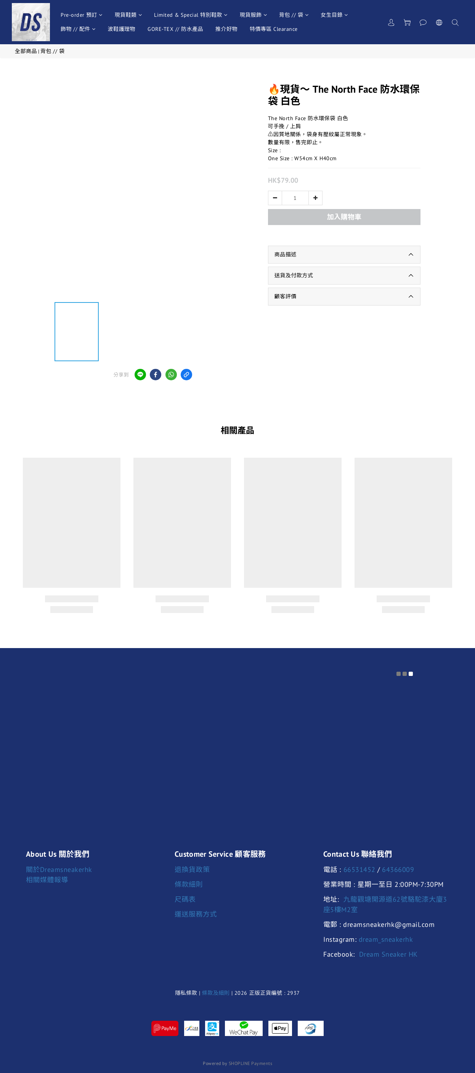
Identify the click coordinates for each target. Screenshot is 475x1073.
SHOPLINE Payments (251, 1063)
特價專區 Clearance (274, 29)
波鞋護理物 (122, 29)
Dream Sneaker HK (388, 954)
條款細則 (189, 884)
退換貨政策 (192, 869)
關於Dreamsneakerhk (59, 869)
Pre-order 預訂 (82, 14)
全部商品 (26, 51)
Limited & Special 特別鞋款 (191, 14)
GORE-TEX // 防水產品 (175, 29)
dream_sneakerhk (386, 939)
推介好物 (226, 29)
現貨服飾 (253, 14)
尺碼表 (185, 899)
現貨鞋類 (128, 14)
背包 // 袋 (293, 14)
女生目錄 (334, 14)
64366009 (398, 869)
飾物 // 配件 (78, 29)
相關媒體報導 (47, 879)
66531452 (359, 869)
